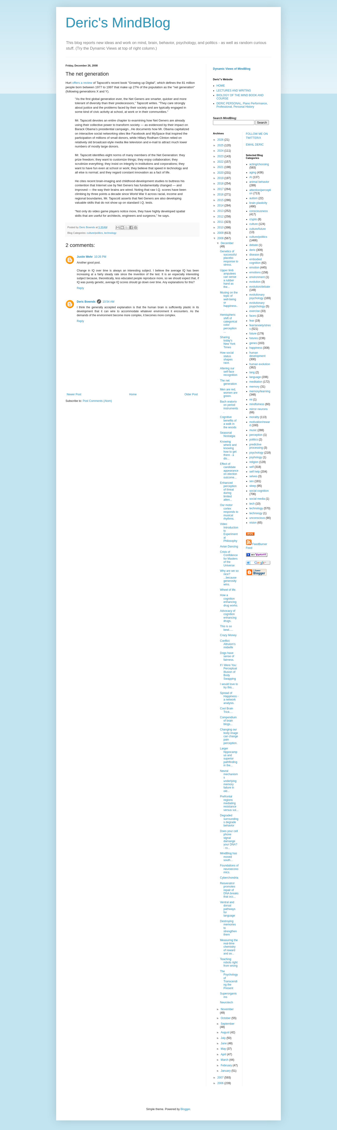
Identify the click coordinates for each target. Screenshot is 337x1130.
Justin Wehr (85, 256)
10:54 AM (108, 301)
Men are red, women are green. (228, 393)
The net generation (228, 382)
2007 (220, 1077)
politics (253, 439)
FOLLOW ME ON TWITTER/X (257, 135)
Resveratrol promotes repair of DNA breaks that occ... (229, 890)
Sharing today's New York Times (227, 342)
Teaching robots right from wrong (229, 963)
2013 (220, 211)
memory (254, 386)
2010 (220, 227)
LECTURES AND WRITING (233, 90)
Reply (80, 288)
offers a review (82, 82)
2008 (220, 238)
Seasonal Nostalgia (227, 434)
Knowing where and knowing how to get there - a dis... (228, 450)
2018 (220, 183)
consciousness (258, 211)
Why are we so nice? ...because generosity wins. (229, 577)
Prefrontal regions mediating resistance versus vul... (229, 803)
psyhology (255, 457)
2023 (220, 156)
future (253, 333)
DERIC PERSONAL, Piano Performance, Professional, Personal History (242, 105)
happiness (255, 347)
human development (257, 354)
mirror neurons (258, 409)
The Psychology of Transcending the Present (229, 980)
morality (254, 417)
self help (254, 471)
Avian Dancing (229, 546)
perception (256, 435)
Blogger (185, 1109)
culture (253, 224)
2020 (220, 172)
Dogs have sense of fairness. (227, 656)
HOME (220, 85)
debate (253, 245)
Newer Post (74, 394)
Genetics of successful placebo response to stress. (229, 258)
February (227, 1065)
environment (257, 277)
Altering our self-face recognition (228, 372)
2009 (220, 233)
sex (251, 481)
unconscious (257, 518)
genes (253, 343)
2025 (220, 145)
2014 (220, 205)
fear (251, 320)
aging (252, 172)
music (253, 430)
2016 (220, 194)
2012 (220, 216)
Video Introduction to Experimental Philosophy (229, 532)
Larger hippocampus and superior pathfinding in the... (228, 757)
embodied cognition (255, 261)
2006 (220, 1083)
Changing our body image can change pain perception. (229, 736)
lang (252, 372)
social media (257, 498)
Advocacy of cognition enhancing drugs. (228, 616)
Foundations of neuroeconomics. (229, 869)
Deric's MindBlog (118, 22)
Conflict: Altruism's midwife (228, 644)
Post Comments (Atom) (97, 401)
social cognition (259, 490)
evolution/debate (259, 286)
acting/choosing (259, 164)
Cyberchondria (229, 877)
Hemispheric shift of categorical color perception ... (228, 323)
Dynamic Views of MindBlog (231, 68)
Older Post (191, 394)
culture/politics (95, 232)
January (226, 1070)
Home (133, 394)
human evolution (259, 364)
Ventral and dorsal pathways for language (227, 909)
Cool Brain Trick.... (226, 710)
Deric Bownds (86, 301)
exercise (254, 311)
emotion (254, 267)
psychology (256, 452)
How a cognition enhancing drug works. (229, 600)
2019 (220, 178)
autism (253, 198)
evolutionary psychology (257, 296)
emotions (255, 272)
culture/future (257, 229)
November (227, 1009)
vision (253, 522)
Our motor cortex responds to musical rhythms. (229, 511)
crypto (253, 219)
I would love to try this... (229, 685)
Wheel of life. (228, 589)
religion (254, 462)
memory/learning (259, 391)
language (255, 377)
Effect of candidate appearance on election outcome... (229, 470)
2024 (220, 150)
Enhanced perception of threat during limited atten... (228, 491)
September (227, 1023)
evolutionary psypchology (257, 304)
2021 (220, 167)
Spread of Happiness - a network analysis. (229, 698)
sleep (252, 486)
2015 (220, 200)
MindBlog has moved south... (228, 857)
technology (110, 232)
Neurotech (226, 1002)
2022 (220, 161)
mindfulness (256, 404)
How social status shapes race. (227, 357)
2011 (220, 222)
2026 (220, 139)
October (226, 1018)
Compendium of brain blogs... (228, 721)
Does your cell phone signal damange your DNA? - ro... (229, 839)
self (251, 467)
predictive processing (256, 446)
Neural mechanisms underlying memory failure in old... (229, 781)
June (224, 1043)
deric (252, 250)
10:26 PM (100, 256)
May (224, 1048)
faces (252, 315)
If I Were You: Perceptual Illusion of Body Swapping (228, 672)
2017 (220, 189)
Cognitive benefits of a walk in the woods (228, 422)
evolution (255, 281)
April (224, 1054)
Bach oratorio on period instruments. (229, 406)
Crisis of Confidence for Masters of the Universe (229, 558)
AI (250, 177)
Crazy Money (228, 635)
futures (253, 338)
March (225, 1059)
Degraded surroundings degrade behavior (229, 820)
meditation (255, 381)
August (225, 1032)
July (224, 1038)
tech (252, 503)
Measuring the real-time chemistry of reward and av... (229, 947)
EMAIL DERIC (255, 144)
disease (254, 254)
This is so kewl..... (226, 628)
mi (251, 399)
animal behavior (259, 181)
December (227, 243)
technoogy (255, 513)
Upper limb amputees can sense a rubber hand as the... (228, 279)
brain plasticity (258, 203)
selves (253, 476)
